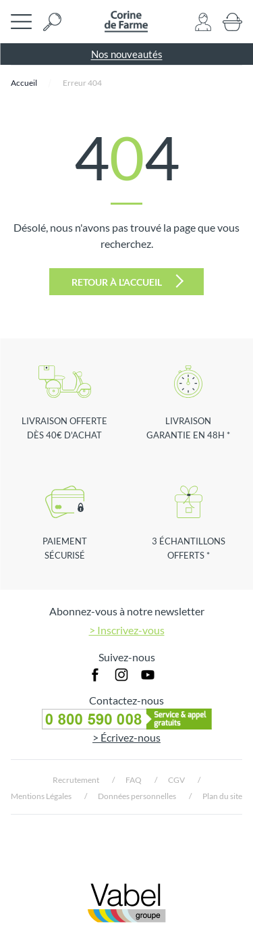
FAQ (133, 780)
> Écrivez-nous (126, 737)
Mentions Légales (41, 796)
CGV (176, 780)
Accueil (24, 83)
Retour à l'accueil (128, 281)
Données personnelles (137, 796)
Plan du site (222, 796)
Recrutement (76, 780)
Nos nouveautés (127, 54)
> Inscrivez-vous (127, 629)
